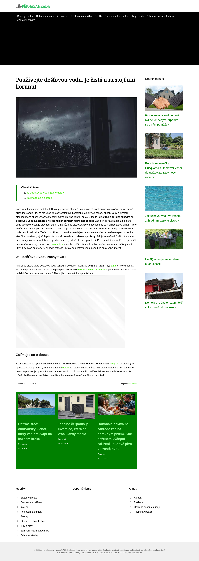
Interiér (64, 16)
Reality (98, 16)
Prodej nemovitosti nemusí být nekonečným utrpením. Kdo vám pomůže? (162, 120)
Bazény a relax (25, 16)
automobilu (57, 244)
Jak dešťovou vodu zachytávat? (45, 192)
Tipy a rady (138, 16)
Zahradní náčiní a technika (160, 16)
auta (113, 265)
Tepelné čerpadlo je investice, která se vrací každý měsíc (73, 429)
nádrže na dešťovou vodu (92, 269)
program (114, 363)
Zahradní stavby (26, 20)
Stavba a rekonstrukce (117, 16)
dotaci (65, 367)
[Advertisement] (99, 42)
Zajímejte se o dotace (39, 197)
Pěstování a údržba (81, 16)
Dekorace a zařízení (47, 16)
